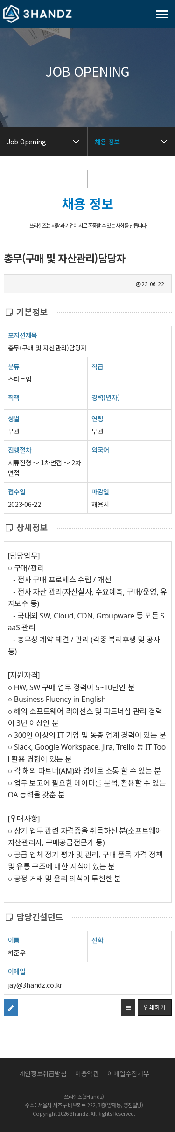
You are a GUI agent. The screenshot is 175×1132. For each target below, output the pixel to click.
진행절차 (20, 449)
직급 (97, 366)
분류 (14, 366)
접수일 (17, 491)
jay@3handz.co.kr (35, 985)
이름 (14, 940)
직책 (14, 397)
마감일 (100, 491)
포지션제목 (23, 335)
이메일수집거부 (128, 1073)
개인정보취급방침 (43, 1073)
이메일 (17, 971)
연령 (97, 418)
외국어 (100, 449)
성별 (14, 418)
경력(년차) (105, 397)
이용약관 (87, 1073)
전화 (97, 940)
